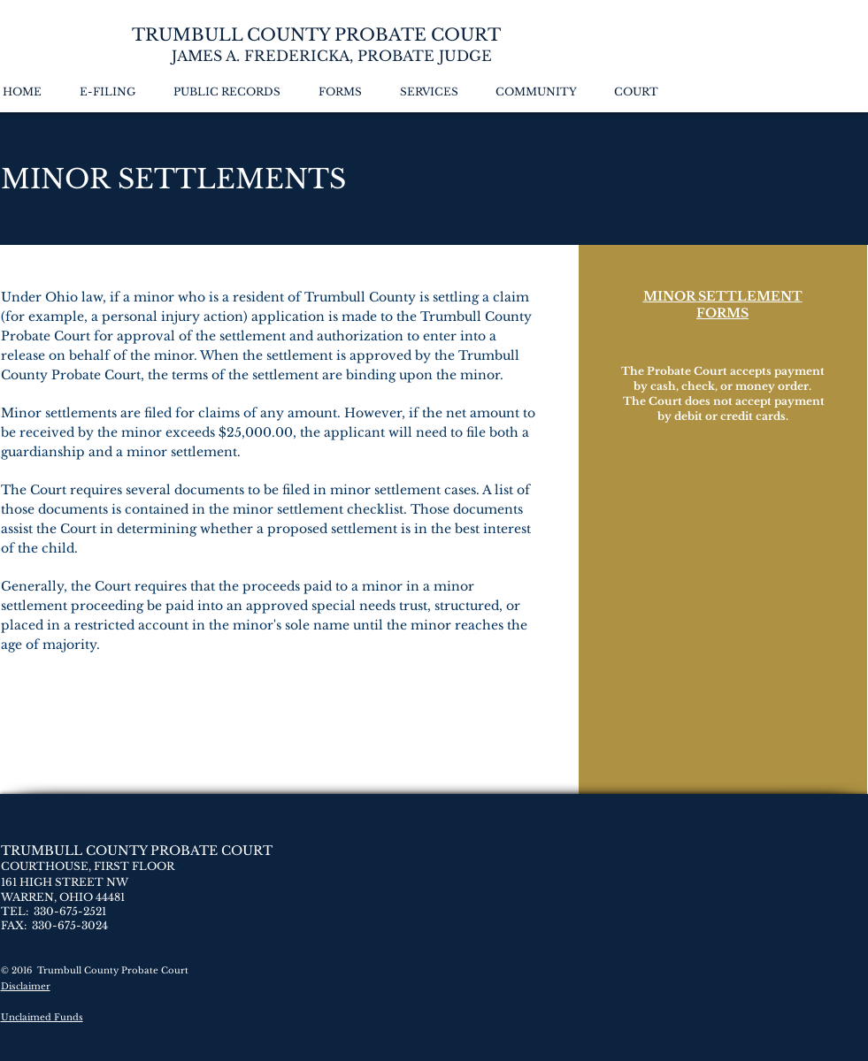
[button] (232, 92)
